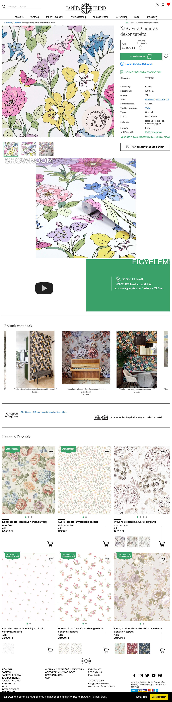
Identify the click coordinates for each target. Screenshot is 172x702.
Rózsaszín (150, 99)
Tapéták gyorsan (12, 675)
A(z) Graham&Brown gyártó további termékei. (43, 412)
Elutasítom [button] (141, 697)
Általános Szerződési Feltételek (64, 669)
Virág (147, 108)
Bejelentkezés (10, 689)
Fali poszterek (10, 678)
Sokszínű (160, 99)
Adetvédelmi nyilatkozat (60, 672)
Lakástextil (8, 683)
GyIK (47, 678)
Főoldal (8, 22)
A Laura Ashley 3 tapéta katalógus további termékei (136, 417)
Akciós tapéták (11, 680)
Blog (5, 686)
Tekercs (143, 43)
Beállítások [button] (100, 697)
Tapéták (17, 22)
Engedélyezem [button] (159, 697)
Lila (167, 99)
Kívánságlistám (54, 675)
